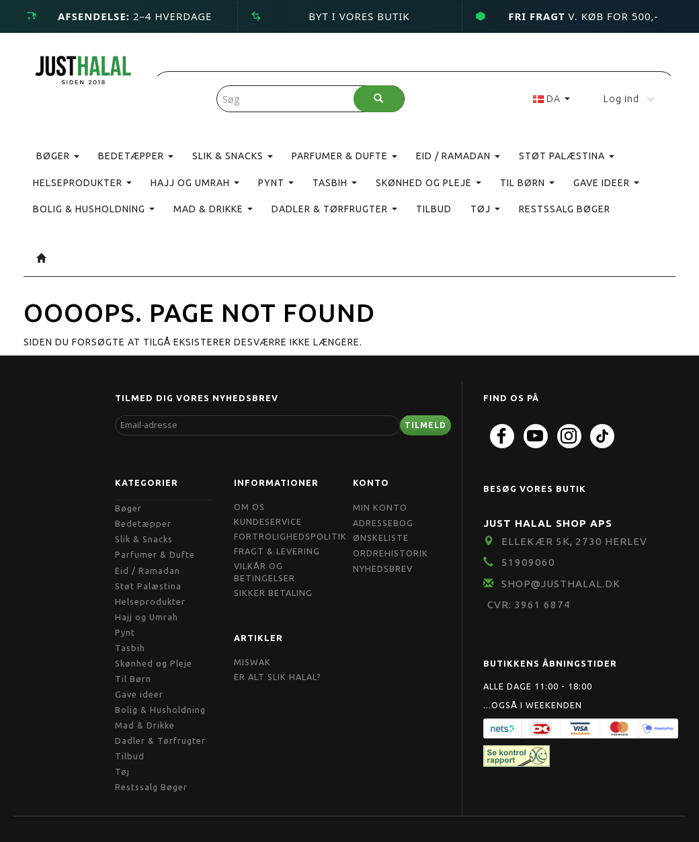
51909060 (528, 562)
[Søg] (379, 98)
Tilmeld (425, 425)
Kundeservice (268, 521)
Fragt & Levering (277, 551)
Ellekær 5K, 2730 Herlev (574, 541)
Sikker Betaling (273, 592)
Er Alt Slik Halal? (277, 676)
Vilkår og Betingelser (264, 572)
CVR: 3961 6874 (529, 604)
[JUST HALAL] (83, 67)
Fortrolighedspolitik (290, 536)
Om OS (249, 506)
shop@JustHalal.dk (560, 583)
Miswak (252, 662)
